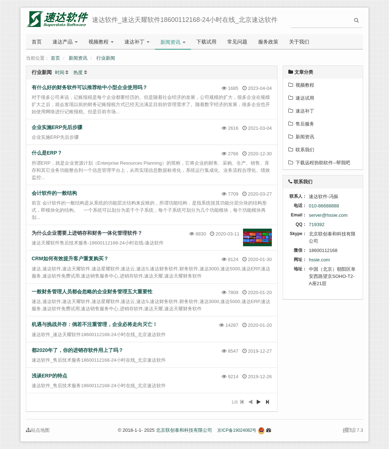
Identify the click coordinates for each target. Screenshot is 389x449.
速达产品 (65, 42)
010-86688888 (324, 206)
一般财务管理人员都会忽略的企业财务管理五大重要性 (92, 291)
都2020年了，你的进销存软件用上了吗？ (77, 350)
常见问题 (237, 42)
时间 (59, 72)
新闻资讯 (173, 42)
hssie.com (319, 259)
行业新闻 (105, 58)
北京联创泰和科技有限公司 (184, 430)
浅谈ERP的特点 (49, 376)
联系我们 (301, 149)
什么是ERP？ (47, 153)
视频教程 (101, 42)
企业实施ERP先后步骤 (57, 127)
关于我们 (299, 42)
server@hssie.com (328, 215)
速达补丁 (137, 42)
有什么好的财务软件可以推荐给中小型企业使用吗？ (89, 87)
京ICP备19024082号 (236, 430)
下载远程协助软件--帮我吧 (319, 162)
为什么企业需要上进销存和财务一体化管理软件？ (87, 233)
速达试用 (301, 98)
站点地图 (38, 430)
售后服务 (301, 124)
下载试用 (206, 42)
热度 (78, 72)
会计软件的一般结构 (54, 193)
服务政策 (268, 42)
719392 (316, 224)
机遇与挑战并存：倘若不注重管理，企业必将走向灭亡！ (94, 324)
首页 (37, 42)
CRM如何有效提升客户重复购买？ (70, 258)
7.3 (353, 430)
